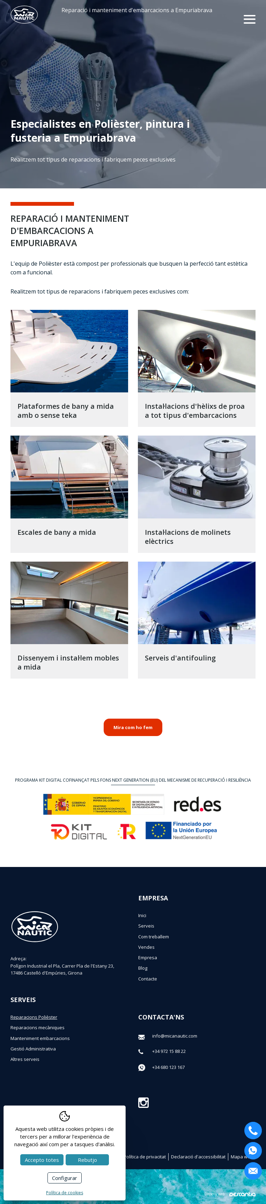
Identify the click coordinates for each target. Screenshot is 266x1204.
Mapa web (242, 1157)
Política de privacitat (145, 1157)
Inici (142, 915)
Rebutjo (87, 1159)
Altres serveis (24, 1059)
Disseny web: (230, 1194)
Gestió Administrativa (33, 1049)
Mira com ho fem (133, 727)
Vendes (146, 947)
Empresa (147, 957)
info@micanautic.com (174, 1036)
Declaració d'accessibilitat (198, 1157)
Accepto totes (42, 1159)
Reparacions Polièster (33, 1017)
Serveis (146, 926)
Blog (142, 968)
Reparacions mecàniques (37, 1027)
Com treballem (153, 936)
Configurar (64, 1177)
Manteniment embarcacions (40, 1038)
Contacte (147, 979)
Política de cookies (64, 1193)
